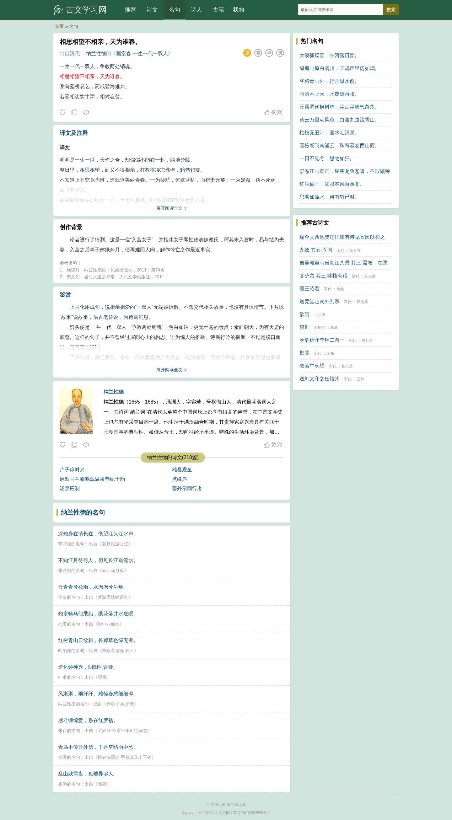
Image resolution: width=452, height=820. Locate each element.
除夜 (102, 783)
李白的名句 (69, 597)
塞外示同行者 (187, 488)
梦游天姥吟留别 (113, 597)
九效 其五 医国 (315, 250)
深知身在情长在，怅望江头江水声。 (98, 533)
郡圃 (304, 353)
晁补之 (367, 340)
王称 (360, 379)
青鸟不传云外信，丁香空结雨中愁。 (98, 747)
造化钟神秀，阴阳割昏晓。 (88, 667)
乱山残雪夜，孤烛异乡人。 (88, 773)
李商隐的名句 (71, 543)
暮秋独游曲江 (115, 543)
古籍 (218, 10)
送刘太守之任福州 (319, 378)
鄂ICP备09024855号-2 (252, 813)
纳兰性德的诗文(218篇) (173, 457)
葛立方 (355, 250)
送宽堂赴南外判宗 (319, 301)
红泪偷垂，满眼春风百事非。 (332, 184)
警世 (304, 327)
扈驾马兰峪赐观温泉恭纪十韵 (92, 479)
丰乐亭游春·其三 (118, 650)
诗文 (152, 10)
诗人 (196, 10)
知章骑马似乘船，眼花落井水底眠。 (98, 613)
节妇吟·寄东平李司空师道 (122, 730)
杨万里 (347, 366)
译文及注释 (74, 133)
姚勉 (340, 289)
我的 (238, 10)
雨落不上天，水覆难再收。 (329, 94)
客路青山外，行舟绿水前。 (329, 81)
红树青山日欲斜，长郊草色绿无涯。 (98, 640)
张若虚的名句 (71, 570)
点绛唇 (179, 479)
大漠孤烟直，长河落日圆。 (329, 55)
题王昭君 (309, 288)
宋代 (340, 250)
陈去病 (370, 276)
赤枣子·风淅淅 (120, 703)
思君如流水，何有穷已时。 (329, 197)
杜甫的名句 (69, 623)
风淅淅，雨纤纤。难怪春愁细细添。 (98, 693)
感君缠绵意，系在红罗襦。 (88, 720)
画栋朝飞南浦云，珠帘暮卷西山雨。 (339, 145)
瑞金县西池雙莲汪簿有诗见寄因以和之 (342, 237)
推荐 (130, 10)
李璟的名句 (69, 757)
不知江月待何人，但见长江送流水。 (98, 560)
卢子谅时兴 (72, 469)
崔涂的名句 (69, 783)
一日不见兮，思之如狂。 (327, 158)
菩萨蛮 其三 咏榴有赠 (323, 275)
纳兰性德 (96, 53)
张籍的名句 (69, 730)
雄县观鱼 (182, 469)
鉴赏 (65, 295)
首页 (59, 26)
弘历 (321, 315)
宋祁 (330, 353)
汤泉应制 (70, 488)
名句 (174, 10)
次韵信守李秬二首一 (322, 340)
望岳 (102, 677)
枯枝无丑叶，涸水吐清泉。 (329, 132)
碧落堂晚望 (312, 365)
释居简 (362, 302)
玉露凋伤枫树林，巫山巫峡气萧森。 (339, 107)
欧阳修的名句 (71, 650)
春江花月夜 (113, 570)
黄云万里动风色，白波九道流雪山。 (339, 119)
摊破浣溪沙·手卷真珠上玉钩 (125, 757)
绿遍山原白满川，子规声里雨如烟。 (339, 68)
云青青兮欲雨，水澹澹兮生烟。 (93, 587)
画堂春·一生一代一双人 (142, 53)
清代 (75, 53)
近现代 (319, 327)
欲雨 (304, 314)
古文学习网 (86, 9)
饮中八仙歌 (109, 623)
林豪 (334, 327)
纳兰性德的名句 (83, 512)
